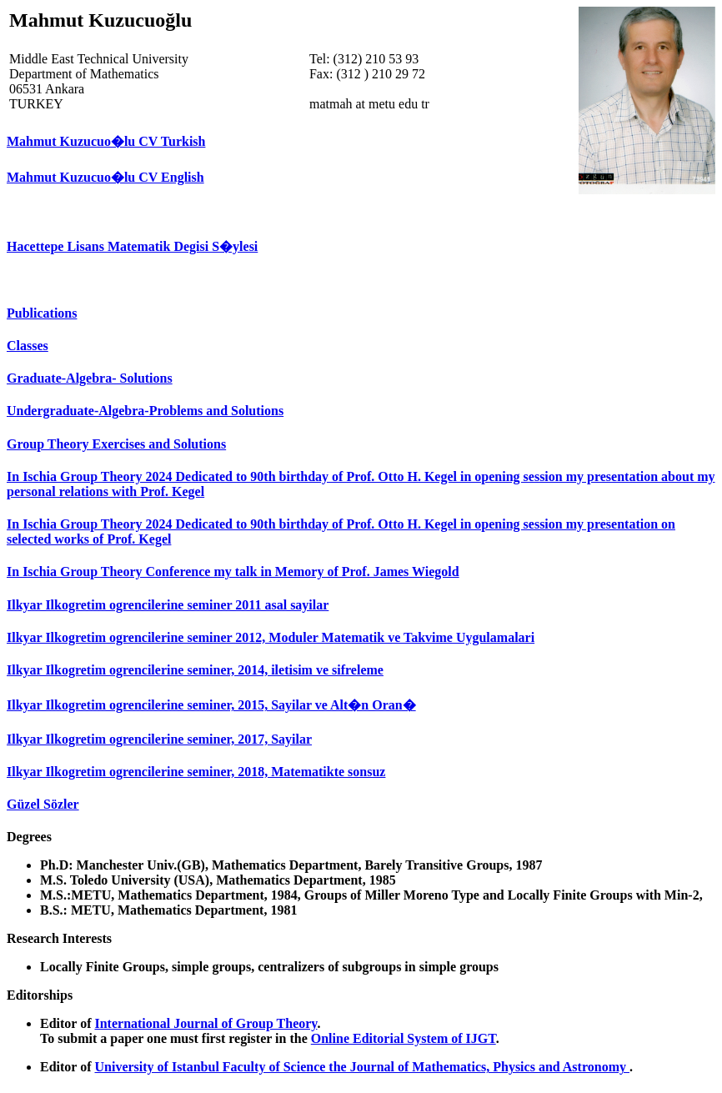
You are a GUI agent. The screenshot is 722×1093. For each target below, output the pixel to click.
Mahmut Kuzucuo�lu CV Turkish (106, 141)
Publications (42, 313)
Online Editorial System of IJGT (403, 1038)
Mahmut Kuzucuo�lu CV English (105, 177)
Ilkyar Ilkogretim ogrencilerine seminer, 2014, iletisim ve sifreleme (195, 670)
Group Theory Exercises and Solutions (116, 444)
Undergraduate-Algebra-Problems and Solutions (145, 411)
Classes (27, 345)
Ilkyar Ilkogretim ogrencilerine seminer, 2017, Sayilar (159, 739)
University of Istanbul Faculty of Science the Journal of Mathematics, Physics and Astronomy (361, 1067)
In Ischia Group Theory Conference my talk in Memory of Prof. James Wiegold (233, 571)
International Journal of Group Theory (205, 1023)
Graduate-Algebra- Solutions (90, 378)
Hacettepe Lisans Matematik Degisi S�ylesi (132, 246)
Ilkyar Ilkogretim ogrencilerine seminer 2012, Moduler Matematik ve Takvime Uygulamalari (270, 637)
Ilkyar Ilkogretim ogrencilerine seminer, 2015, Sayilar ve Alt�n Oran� (211, 705)
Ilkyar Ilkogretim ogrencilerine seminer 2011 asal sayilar (167, 605)
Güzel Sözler (43, 804)
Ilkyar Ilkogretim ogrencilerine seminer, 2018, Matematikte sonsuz (196, 772)
